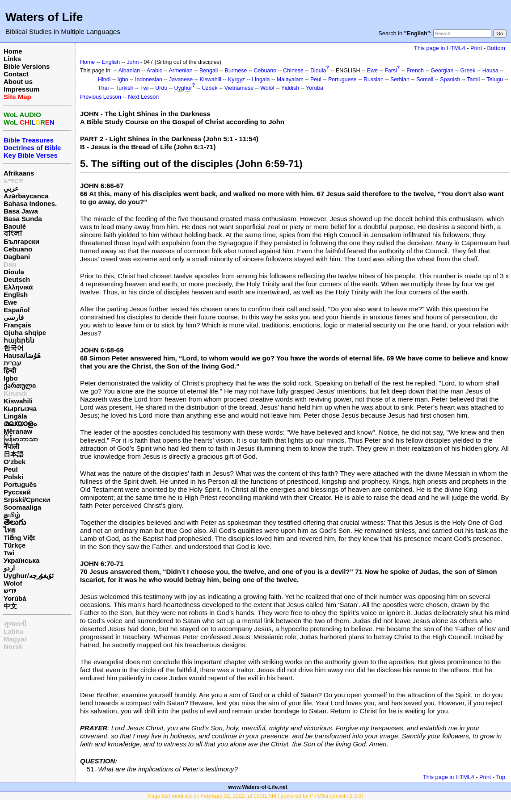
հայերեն (19, 340)
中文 (10, 606)
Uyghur (183, 88)
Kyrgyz (236, 79)
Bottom (496, 48)
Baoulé (15, 226)
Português (20, 484)
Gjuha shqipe (25, 332)
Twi (9, 553)
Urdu (161, 88)
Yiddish (290, 88)
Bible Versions (27, 66)
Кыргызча (20, 408)
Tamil (473, 79)
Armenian (180, 70)
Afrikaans (19, 173)
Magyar (15, 639)
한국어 (14, 348)
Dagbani (17, 256)
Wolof (13, 583)
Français (17, 325)
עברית (12, 363)
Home (13, 51)
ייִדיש (10, 591)
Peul (11, 469)
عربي (11, 188)
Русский (17, 492)
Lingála (15, 416)
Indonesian (148, 79)
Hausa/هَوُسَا (22, 355)
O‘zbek (14, 461)
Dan (10, 264)
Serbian (400, 79)
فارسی (14, 317)
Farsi (390, 70)
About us (18, 81)
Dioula (14, 272)
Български (21, 241)
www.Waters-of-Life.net (257, 787)
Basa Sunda (23, 218)
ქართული (20, 386)
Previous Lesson (100, 97)
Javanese (181, 79)
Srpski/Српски (27, 499)
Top (500, 777)
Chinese (293, 70)
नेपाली (11, 446)
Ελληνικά (18, 287)
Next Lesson (143, 97)
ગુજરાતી (15, 624)
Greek (468, 70)
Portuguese (342, 79)
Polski (13, 477)
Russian (373, 79)
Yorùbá (15, 598)
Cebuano (18, 249)
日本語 (14, 454)
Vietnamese (238, 88)
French (415, 70)
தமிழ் (12, 515)
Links (12, 59)
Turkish (124, 88)
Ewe (10, 302)
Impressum (21, 89)
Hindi (104, 79)
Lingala (261, 79)
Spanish (450, 79)
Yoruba (314, 88)
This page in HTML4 (439, 48)
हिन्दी (10, 370)
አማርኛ (13, 180)
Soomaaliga (22, 507)
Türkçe (14, 545)
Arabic (154, 70)
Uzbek (209, 88)
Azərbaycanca (26, 196)
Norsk (13, 646)
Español (17, 310)
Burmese (236, 70)
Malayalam (290, 79)
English (16, 294)
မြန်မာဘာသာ (21, 439)
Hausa (490, 70)
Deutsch (17, 279)
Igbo (11, 378)
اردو (9, 568)
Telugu (494, 79)
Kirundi (15, 393)
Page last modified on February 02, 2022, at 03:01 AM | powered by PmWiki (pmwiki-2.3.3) (255, 796)
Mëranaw (18, 431)
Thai (103, 88)
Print (476, 48)
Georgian (442, 70)
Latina (13, 631)
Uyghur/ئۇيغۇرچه (29, 575)
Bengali (208, 70)
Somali (424, 79)
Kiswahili (18, 401)
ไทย (10, 530)
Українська (21, 560)
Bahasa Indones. (30, 203)
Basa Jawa (21, 211)
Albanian (129, 70)
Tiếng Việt (19, 537)
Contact (16, 74)
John (133, 62)
